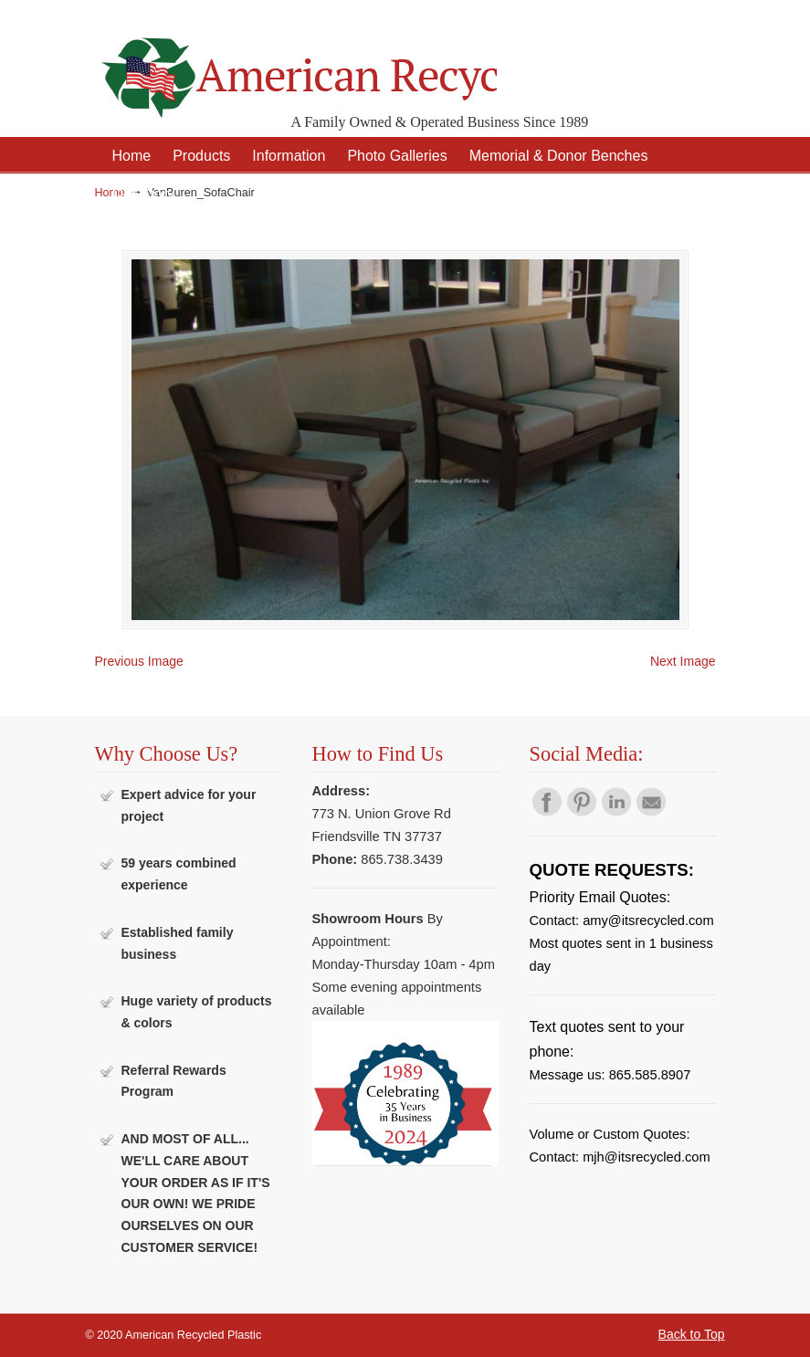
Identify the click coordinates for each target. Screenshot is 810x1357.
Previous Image (139, 661)
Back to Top (691, 1334)
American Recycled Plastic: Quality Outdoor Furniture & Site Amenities (296, 63)
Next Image (683, 661)
